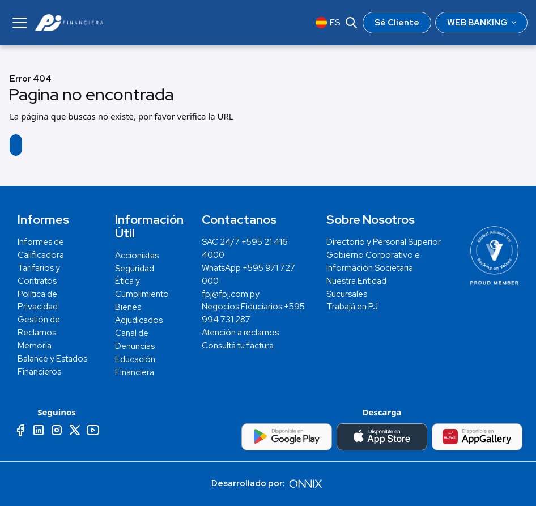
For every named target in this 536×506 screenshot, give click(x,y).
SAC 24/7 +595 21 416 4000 (245, 248)
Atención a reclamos (240, 332)
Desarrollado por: (268, 483)
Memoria (35, 345)
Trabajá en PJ (352, 306)
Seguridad (134, 268)
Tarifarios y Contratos (39, 274)
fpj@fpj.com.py (231, 294)
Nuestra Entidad (356, 281)
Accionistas (137, 255)
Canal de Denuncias (135, 340)
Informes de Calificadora (41, 248)
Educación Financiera (135, 366)
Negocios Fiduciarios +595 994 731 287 (253, 313)
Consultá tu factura (238, 345)
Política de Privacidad (38, 300)
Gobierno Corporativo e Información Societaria (373, 261)
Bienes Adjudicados (139, 313)
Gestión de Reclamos (39, 326)
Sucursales (346, 294)
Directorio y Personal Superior (383, 242)
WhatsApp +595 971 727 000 (248, 274)
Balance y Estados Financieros (52, 365)
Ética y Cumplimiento (142, 287)
